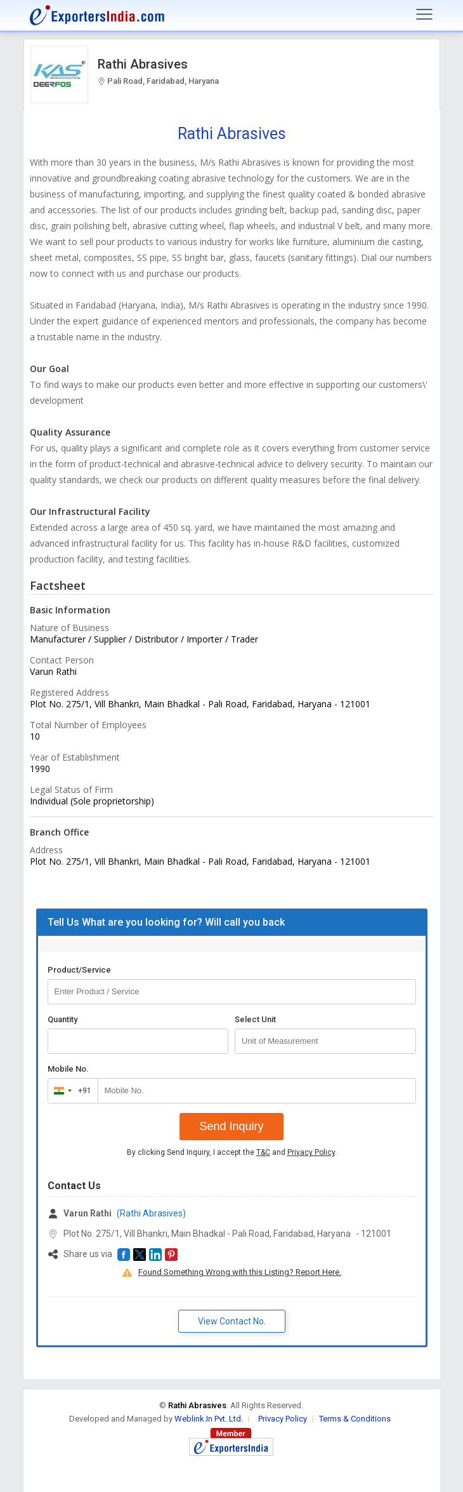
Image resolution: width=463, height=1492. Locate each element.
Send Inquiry (231, 1126)
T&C (263, 1152)
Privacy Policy (311, 1152)
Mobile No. (68, 1069)
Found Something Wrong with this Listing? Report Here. (239, 1272)
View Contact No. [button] (232, 1321)
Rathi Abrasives (143, 64)
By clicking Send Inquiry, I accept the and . (232, 1152)
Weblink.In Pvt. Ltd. (208, 1418)
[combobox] (70, 1090)
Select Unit (255, 1019)
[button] (123, 1254)
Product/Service (79, 970)
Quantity (62, 1019)
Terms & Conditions (355, 1418)
